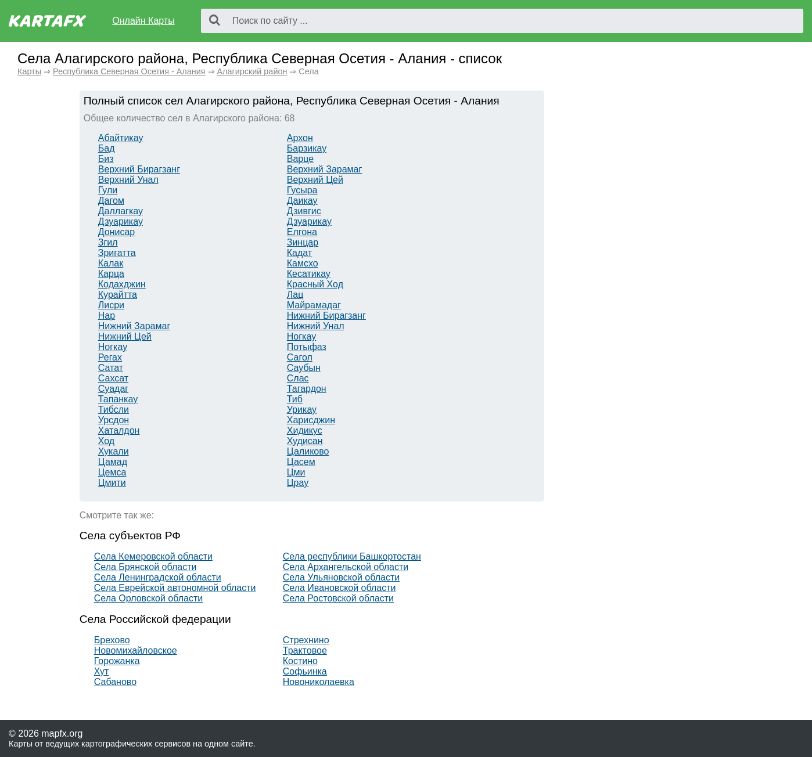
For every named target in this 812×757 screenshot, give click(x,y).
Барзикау (306, 148)
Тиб (295, 399)
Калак (110, 263)
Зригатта (117, 253)
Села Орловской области (148, 598)
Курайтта (117, 295)
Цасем (301, 462)
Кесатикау (308, 274)
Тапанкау (118, 399)
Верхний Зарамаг (324, 169)
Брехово (112, 640)
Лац (295, 295)
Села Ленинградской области (157, 577)
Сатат (110, 368)
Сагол (299, 357)
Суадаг (113, 389)
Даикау (302, 201)
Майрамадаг (314, 305)
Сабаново (115, 682)
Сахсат (113, 378)
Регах (110, 357)
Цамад (112, 462)
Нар (106, 315)
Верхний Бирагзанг (139, 169)
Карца (111, 274)
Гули (108, 190)
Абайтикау (120, 138)
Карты (29, 71)
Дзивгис (304, 211)
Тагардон (306, 389)
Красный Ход (315, 284)
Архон (300, 138)
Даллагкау (120, 211)
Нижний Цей (125, 336)
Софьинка (305, 671)
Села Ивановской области (339, 588)
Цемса (112, 472)
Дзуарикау (120, 221)
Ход (106, 441)
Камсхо (302, 263)
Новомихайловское (135, 650)
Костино (300, 661)
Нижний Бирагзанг (326, 315)
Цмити (112, 483)
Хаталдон (119, 430)
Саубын (304, 368)
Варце (300, 159)
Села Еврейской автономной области (175, 588)
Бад (106, 148)
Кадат (299, 253)
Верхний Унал (128, 180)
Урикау (302, 409)
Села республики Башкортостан (352, 556)
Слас (298, 378)
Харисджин (311, 420)
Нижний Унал (315, 326)
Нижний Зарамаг (134, 326)
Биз (106, 159)
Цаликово (308, 451)
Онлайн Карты (143, 21)
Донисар (116, 232)
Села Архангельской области (345, 567)
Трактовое (305, 650)
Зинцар (302, 242)
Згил (108, 242)
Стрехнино (306, 640)
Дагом (111, 201)
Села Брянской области (145, 567)
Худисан (305, 441)
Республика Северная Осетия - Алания (129, 71)
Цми (296, 472)
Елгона (302, 232)
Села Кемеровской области (153, 556)
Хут (101, 671)
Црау (297, 483)
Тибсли (113, 409)
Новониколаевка (318, 682)
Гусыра (302, 190)
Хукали (113, 451)
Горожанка (117, 661)
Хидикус (304, 430)
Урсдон (113, 420)
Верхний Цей (315, 180)
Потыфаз (306, 347)
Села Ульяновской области (341, 577)
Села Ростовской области (338, 598)
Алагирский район (252, 71)
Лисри (111, 305)
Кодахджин (122, 284)
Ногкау (301, 336)
